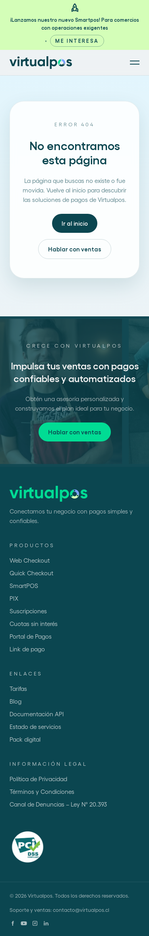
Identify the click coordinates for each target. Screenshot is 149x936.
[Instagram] (35, 923)
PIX (14, 598)
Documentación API (37, 713)
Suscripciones (28, 610)
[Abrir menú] (134, 63)
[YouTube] (24, 923)
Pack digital (25, 739)
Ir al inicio (75, 223)
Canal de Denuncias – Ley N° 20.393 (58, 804)
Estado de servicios (35, 726)
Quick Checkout (31, 572)
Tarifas (18, 688)
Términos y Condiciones (42, 791)
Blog (15, 701)
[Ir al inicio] (41, 62)
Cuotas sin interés (34, 623)
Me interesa (77, 41)
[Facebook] (13, 923)
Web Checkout (30, 560)
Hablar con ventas (74, 249)
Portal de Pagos (31, 636)
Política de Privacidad (38, 778)
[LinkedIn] (46, 923)
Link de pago (27, 649)
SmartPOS (24, 585)
